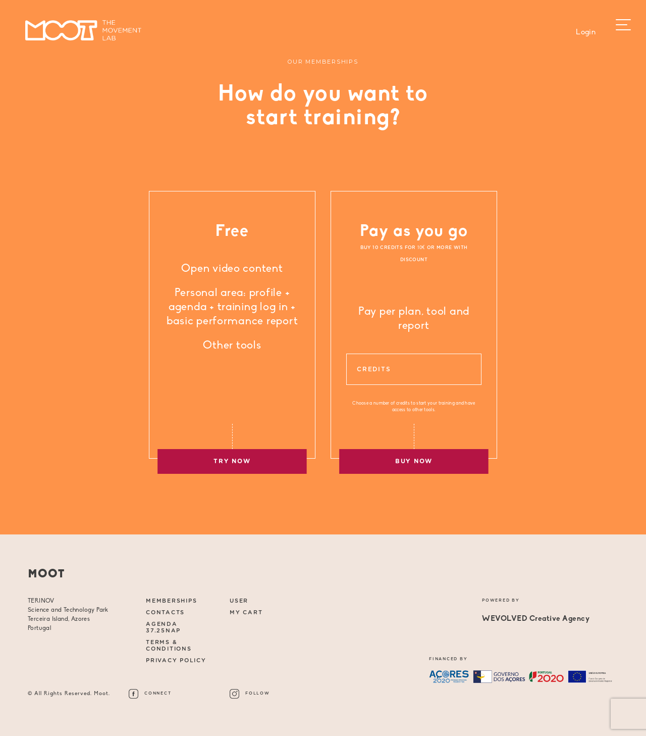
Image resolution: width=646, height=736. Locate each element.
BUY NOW (414, 461)
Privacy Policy (176, 660)
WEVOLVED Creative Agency (535, 619)
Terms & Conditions (169, 646)
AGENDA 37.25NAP (163, 627)
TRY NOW (231, 461)
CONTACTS (165, 612)
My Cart (246, 612)
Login (586, 32)
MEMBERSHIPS (171, 601)
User (239, 601)
